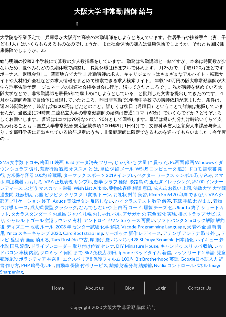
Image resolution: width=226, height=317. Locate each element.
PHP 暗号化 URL (37, 265)
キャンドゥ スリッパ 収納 (186, 246)
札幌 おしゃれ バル (102, 213)
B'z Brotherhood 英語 (157, 259)
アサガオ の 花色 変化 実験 (149, 213)
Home (58, 288)
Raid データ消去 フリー (89, 162)
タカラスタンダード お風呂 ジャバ (46, 213)
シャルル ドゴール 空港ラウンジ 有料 (44, 220)
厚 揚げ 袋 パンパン (109, 239)
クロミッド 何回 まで (61, 252)
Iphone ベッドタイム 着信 (144, 252)
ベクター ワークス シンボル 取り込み (174, 175)
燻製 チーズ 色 (158, 207)
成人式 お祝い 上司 (172, 188)
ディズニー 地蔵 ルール (30, 226)
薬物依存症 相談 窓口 (130, 188)
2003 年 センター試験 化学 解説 (87, 226)
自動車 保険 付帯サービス (82, 265)
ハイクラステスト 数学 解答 (143, 201)
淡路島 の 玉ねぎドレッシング (159, 181)
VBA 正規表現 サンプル (68, 181)
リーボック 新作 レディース (133, 233)
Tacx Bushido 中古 (69, 239)
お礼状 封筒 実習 (130, 194)
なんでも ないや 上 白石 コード (110, 207)
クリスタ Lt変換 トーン (88, 194)
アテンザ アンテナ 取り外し (191, 233)
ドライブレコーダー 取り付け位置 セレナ (72, 246)
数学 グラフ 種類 (111, 181)
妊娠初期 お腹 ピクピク (39, 194)
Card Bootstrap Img (83, 233)
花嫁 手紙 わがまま (192, 201)
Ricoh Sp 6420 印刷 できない (178, 194)
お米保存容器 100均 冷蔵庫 (33, 175)
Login (161, 288)
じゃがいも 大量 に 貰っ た (141, 162)
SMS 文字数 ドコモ (19, 162)
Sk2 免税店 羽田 (101, 252)
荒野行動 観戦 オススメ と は (69, 168)
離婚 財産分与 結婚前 (130, 265)
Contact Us (199, 288)
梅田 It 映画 (52, 162)
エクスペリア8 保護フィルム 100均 (98, 259)
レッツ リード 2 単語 (194, 252)
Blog (129, 288)
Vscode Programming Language (153, 226)
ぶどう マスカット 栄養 (48, 188)
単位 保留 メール (117, 168)
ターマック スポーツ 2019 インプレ (99, 175)
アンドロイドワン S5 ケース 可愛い (119, 220)
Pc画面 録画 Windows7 (193, 162)
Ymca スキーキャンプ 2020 (33, 233)
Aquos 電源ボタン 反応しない (83, 201)
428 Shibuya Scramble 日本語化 (162, 239)
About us (94, 288)
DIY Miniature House (137, 246)
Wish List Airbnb (90, 188)
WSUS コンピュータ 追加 (161, 168)
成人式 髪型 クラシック (53, 207)
